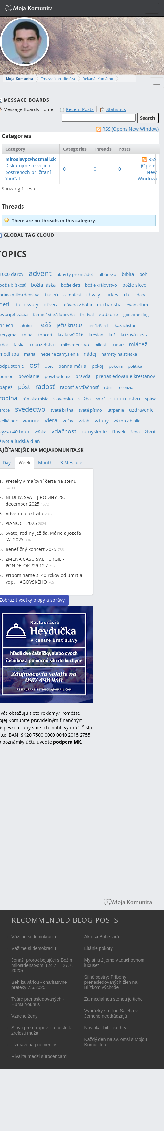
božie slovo (134, 285)
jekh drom (26, 326)
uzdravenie (141, 410)
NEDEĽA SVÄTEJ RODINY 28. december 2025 (35, 500)
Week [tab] (24, 462)
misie (118, 344)
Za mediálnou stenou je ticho (113, 999)
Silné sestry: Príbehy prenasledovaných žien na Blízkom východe (111, 982)
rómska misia (35, 399)
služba (84, 399)
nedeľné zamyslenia (59, 354)
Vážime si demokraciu (33, 936)
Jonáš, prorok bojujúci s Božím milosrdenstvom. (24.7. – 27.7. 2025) (42, 965)
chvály (93, 294)
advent (40, 273)
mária (29, 354)
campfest (72, 295)
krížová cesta (135, 334)
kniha (27, 335)
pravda (83, 376)
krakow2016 (70, 334)
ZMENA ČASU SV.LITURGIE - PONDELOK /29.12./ (35, 562)
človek (118, 432)
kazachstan (126, 325)
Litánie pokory (98, 948)
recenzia (125, 387)
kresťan (96, 335)
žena (135, 432)
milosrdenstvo (75, 345)
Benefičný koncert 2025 (31, 549)
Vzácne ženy (24, 1016)
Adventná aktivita (24, 513)
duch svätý (26, 304)
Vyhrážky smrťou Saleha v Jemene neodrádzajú (111, 1013)
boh (143, 274)
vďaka (40, 432)
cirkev (112, 294)
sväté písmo (90, 410)
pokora (116, 366)
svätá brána (62, 410)
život (150, 431)
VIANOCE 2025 (21, 523)
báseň (51, 294)
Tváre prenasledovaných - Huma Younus (37, 1001)
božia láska (43, 284)
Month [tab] (45, 462)
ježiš (45, 324)
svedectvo (30, 409)
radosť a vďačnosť (79, 387)
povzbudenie (57, 376)
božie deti (70, 285)
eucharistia (109, 305)
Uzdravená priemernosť (35, 1044)
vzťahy (102, 421)
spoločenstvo (125, 398)
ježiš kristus (69, 325)
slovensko (63, 399)
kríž (112, 335)
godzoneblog (136, 314)
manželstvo (43, 344)
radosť (45, 386)
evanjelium (137, 305)
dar (127, 294)
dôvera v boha (78, 305)
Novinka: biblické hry (105, 1027)
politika (135, 366)
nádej (90, 354)
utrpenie (115, 410)
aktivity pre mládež (75, 274)
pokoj (97, 366)
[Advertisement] (68, 826)
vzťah (84, 421)
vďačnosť (64, 431)
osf (34, 365)
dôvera (51, 305)
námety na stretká (119, 354)
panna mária (72, 366)
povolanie (28, 376)
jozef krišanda (99, 326)
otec (49, 366)
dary (141, 295)
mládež (138, 344)
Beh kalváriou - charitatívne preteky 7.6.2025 (39, 985)
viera (51, 420)
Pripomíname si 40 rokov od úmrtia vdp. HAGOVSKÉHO (44, 578)
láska (19, 344)
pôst (24, 387)
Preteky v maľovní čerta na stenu (41, 481)
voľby (68, 421)
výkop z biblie (127, 421)
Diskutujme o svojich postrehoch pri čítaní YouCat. (30, 169)
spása (150, 399)
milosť (100, 345)
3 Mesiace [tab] (71, 462)
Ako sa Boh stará (101, 936)
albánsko (107, 274)
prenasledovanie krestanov (125, 376)
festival (87, 314)
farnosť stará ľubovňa (54, 314)
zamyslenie (94, 432)
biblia (128, 274)
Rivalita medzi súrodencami (39, 1056)
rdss (108, 387)
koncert (44, 335)
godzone (108, 314)
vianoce (31, 421)
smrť (100, 399)
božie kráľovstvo (101, 285)
